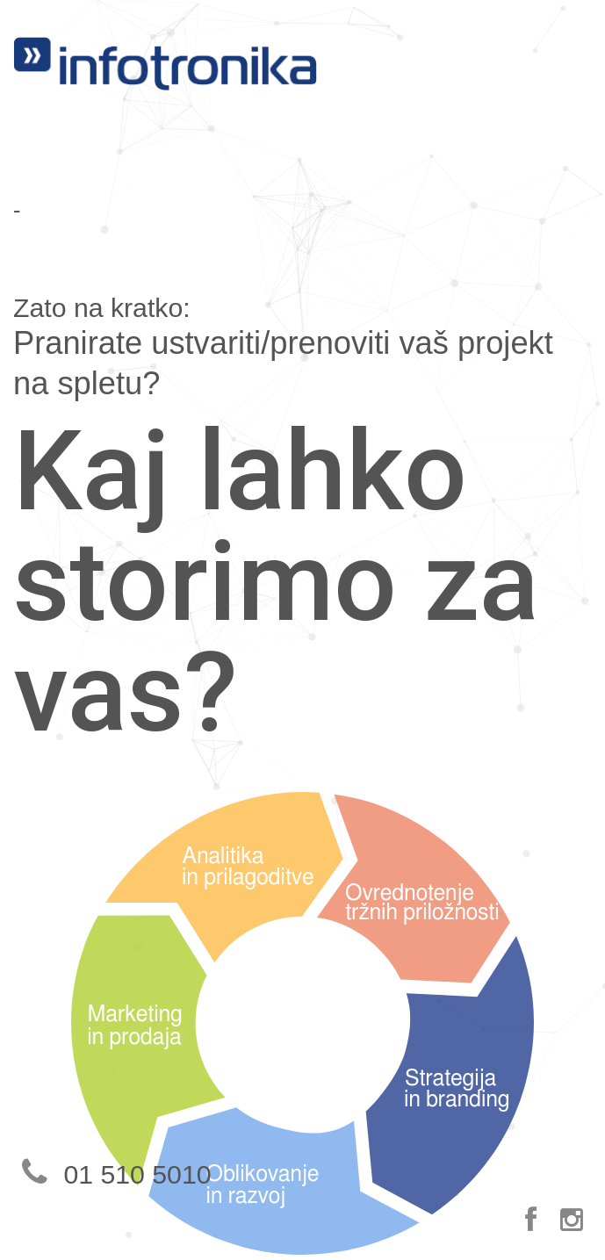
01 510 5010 (112, 1174)
